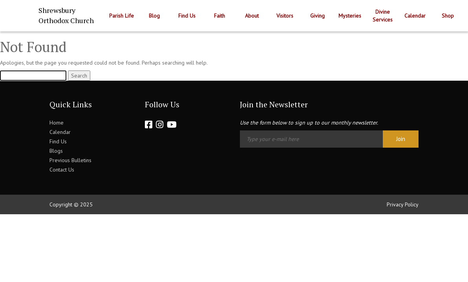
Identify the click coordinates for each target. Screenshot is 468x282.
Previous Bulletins (70, 160)
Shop (448, 15)
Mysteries (349, 15)
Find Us (187, 15)
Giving (317, 15)
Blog (154, 15)
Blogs (56, 150)
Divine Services (383, 15)
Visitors (284, 15)
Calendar (415, 15)
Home (56, 122)
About (252, 15)
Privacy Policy (403, 204)
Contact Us (61, 169)
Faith (219, 15)
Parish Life (121, 15)
